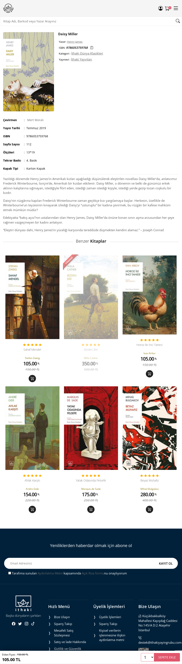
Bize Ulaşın (62, 617)
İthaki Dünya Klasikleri (87, 53)
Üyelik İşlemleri (110, 617)
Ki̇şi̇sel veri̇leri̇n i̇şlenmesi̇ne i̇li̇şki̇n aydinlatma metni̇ (112, 635)
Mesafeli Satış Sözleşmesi (63, 632)
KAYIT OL (166, 563)
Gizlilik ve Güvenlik (67, 649)
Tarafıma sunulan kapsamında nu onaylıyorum (67, 573)
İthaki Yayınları (81, 59)
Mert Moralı (35, 120)
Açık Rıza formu (93, 573)
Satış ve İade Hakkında (70, 642)
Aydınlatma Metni (50, 573)
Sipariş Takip (63, 624)
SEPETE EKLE (167, 657)
